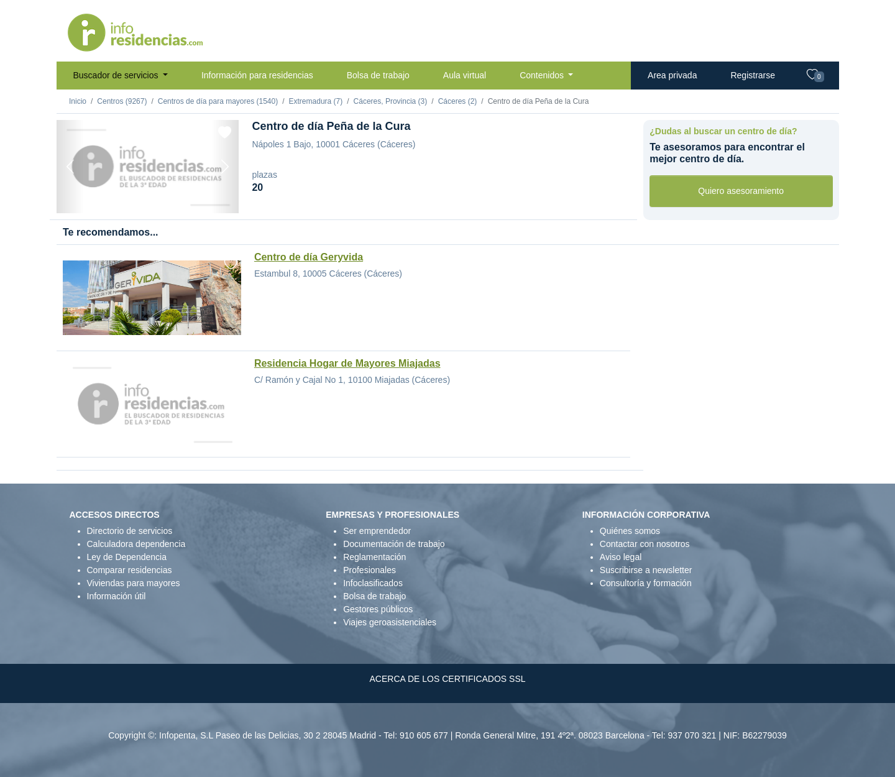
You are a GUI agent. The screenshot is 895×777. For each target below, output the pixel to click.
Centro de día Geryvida (308, 257)
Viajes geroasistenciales (389, 622)
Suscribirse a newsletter (646, 570)
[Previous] (70, 166)
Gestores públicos (378, 609)
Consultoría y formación (646, 583)
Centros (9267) (122, 101)
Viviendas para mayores (133, 583)
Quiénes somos (630, 531)
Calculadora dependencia (136, 544)
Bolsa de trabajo (378, 75)
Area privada (672, 75)
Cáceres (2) (457, 101)
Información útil (116, 596)
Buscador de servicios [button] (117, 75)
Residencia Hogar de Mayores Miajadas (347, 363)
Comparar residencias (129, 570)
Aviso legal (620, 557)
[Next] (225, 166)
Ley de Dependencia (127, 557)
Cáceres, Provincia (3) (391, 101)
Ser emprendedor (377, 531)
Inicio (77, 101)
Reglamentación (374, 557)
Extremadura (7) (316, 101)
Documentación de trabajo (393, 544)
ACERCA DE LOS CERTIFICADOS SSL (447, 679)
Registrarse (752, 75)
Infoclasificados (373, 583)
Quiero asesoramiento (741, 191)
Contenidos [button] (543, 75)
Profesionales (369, 570)
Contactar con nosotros (645, 544)
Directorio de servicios (130, 531)
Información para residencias (257, 75)
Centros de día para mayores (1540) (218, 101)
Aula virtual (464, 75)
